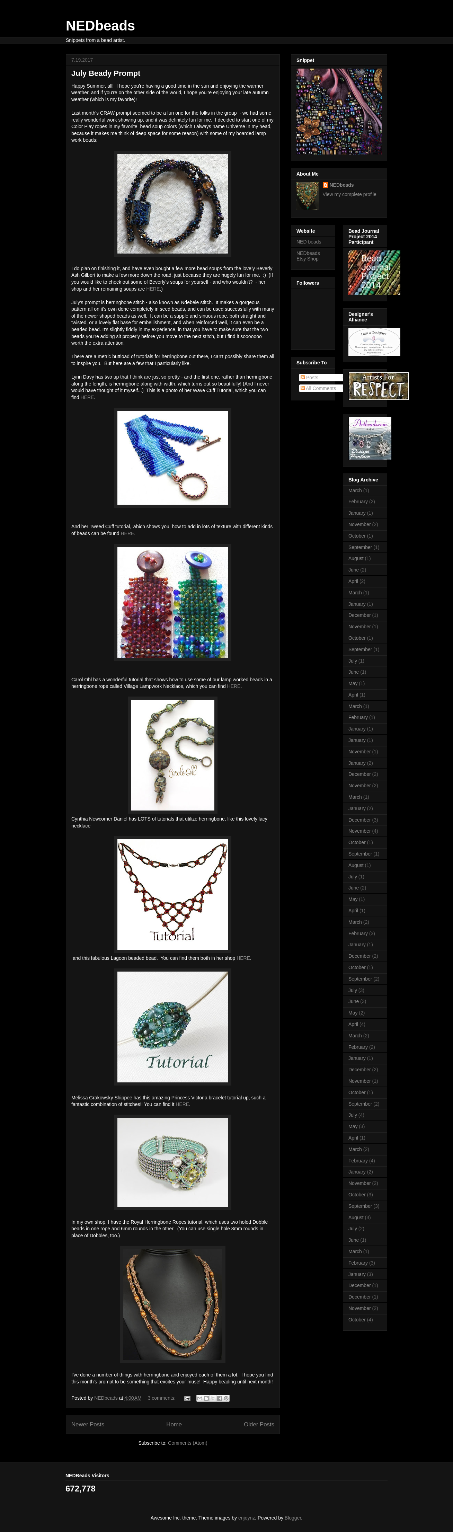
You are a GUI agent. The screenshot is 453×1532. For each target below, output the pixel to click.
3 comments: (162, 1398)
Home (174, 1424)
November (359, 524)
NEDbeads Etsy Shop (308, 256)
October (357, 536)
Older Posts (259, 1424)
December (359, 615)
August (356, 558)
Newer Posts (87, 1424)
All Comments (318, 388)
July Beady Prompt (105, 73)
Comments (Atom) (187, 1443)
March (355, 490)
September (360, 547)
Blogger (293, 1518)
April (353, 581)
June (353, 570)
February (358, 501)
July (352, 661)
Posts (309, 377)
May (352, 683)
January (357, 513)
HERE (153, 289)
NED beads (308, 242)
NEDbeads (100, 25)
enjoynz (246, 1518)
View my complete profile (349, 194)
